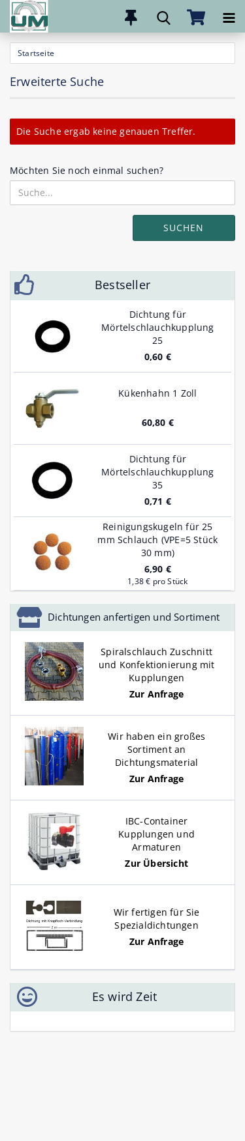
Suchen (183, 227)
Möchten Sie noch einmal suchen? (86, 170)
